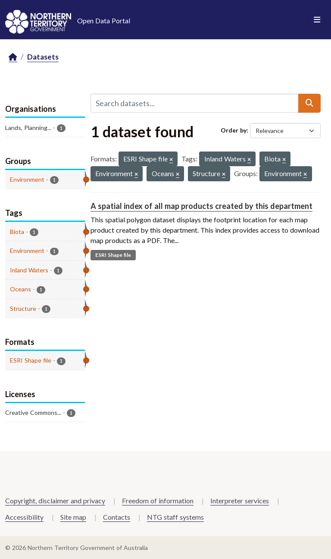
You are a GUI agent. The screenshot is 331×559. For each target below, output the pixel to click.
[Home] (13, 57)
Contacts (116, 517)
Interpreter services (239, 500)
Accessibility (24, 517)
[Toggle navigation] (317, 20)
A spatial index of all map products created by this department (201, 206)
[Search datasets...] (195, 103)
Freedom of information (158, 500)
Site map (73, 517)
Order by (234, 130)
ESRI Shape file (113, 255)
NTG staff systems (175, 517)
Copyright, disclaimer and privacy (55, 500)
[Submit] (309, 103)
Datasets (43, 56)
